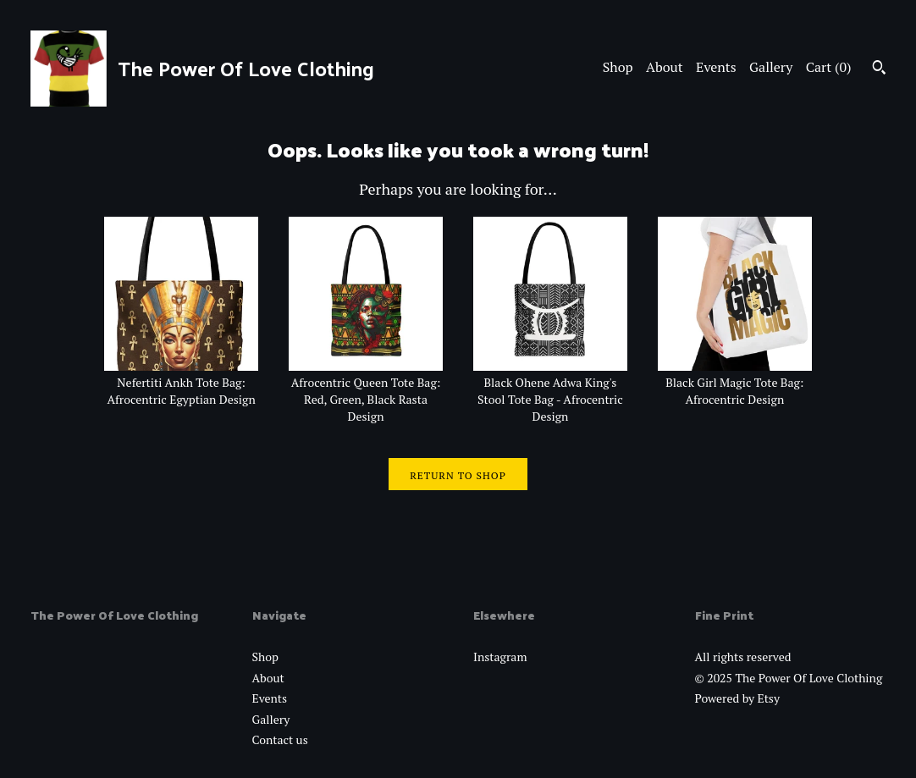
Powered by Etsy (737, 698)
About (664, 67)
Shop (618, 67)
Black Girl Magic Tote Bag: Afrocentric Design (735, 382)
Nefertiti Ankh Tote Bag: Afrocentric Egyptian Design (181, 382)
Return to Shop (458, 475)
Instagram (500, 656)
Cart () (829, 67)
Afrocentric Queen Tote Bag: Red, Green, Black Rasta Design (366, 391)
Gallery (770, 67)
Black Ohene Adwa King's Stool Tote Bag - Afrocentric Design (550, 391)
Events (716, 67)
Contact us (280, 739)
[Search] (879, 69)
